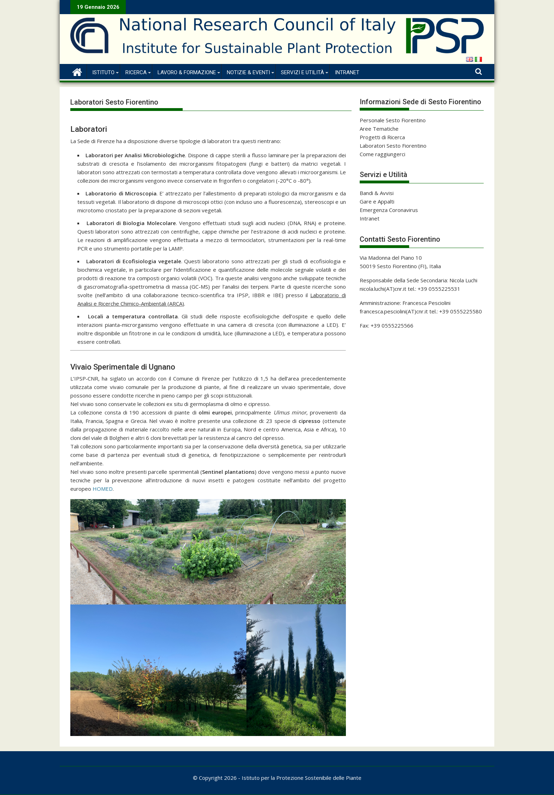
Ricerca (136, 72)
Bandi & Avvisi (377, 192)
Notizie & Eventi (248, 72)
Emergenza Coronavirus (389, 209)
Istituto (103, 72)
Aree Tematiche (379, 128)
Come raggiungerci (382, 154)
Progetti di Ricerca (382, 137)
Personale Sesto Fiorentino (393, 120)
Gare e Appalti (377, 201)
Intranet (347, 72)
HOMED (103, 488)
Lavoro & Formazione (187, 72)
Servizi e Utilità (302, 72)
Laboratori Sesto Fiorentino (393, 145)
